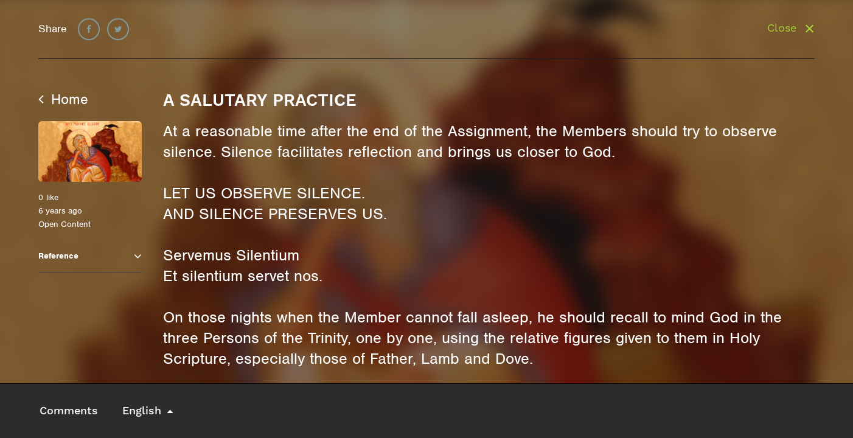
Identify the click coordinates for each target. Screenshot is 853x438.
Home (63, 99)
